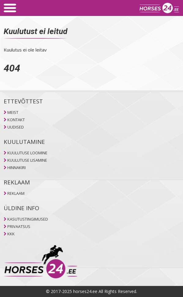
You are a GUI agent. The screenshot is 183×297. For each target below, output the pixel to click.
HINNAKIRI (16, 167)
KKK (11, 234)
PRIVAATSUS (18, 226)
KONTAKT (16, 119)
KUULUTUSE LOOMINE (27, 153)
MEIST (12, 112)
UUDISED (15, 127)
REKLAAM (15, 193)
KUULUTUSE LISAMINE (27, 160)
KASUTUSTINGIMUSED (27, 219)
